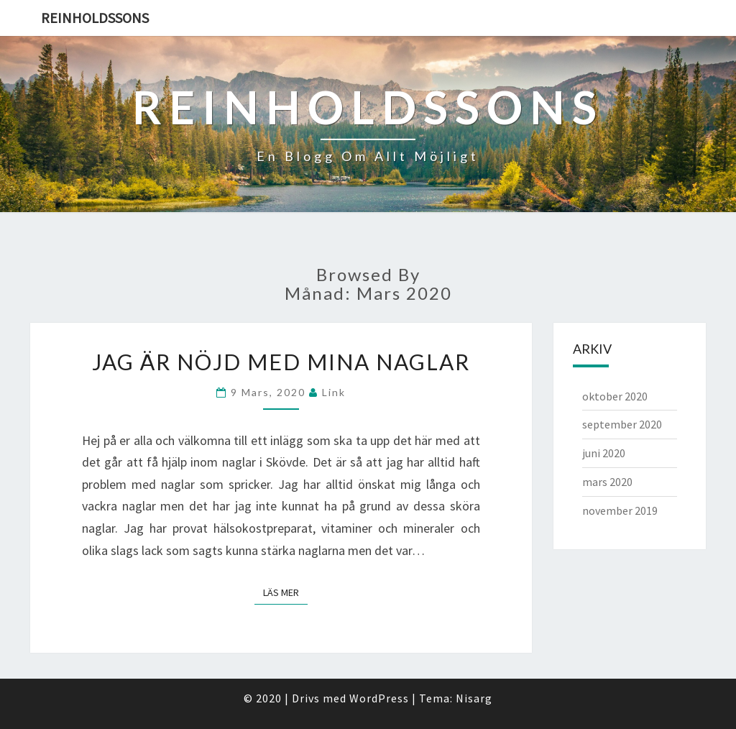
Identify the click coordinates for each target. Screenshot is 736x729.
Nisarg (474, 698)
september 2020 (622, 424)
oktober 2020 (615, 396)
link (334, 392)
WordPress (379, 698)
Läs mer (285, 592)
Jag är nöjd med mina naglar (281, 362)
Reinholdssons (95, 18)
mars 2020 (607, 481)
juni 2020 (603, 453)
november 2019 (620, 510)
